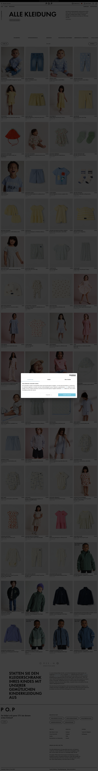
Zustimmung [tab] (30, 379)
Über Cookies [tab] (68, 379)
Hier (66, 387)
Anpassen (49, 394)
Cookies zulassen (67, 394)
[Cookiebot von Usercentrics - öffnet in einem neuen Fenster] (70, 375)
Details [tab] (49, 379)
